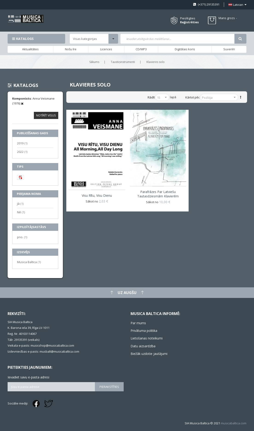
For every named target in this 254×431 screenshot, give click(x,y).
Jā (20, 203)
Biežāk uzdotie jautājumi (149, 353)
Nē (21, 212)
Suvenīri (229, 49)
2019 (22, 143)
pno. (22, 237)
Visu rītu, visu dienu (97, 195)
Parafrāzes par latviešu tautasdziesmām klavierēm (158, 194)
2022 (22, 151)
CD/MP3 (141, 49)
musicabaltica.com (233, 423)
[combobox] (177, 39)
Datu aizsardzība (143, 346)
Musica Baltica (29, 262)
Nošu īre (70, 49)
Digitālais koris (185, 49)
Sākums (94, 62)
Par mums (138, 323)
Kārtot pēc (192, 97)
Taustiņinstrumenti (123, 62)
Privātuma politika (144, 330)
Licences (106, 49)
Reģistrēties (189, 22)
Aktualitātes (30, 49)
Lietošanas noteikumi (147, 338)
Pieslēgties (187, 18)
